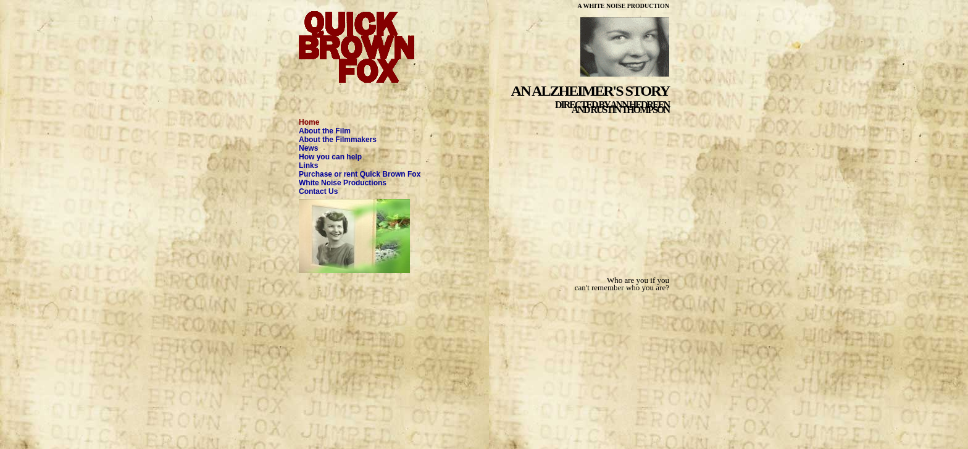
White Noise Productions (342, 182)
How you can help (330, 157)
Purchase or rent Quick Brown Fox (359, 174)
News (308, 148)
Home (309, 122)
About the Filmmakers (338, 139)
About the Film (325, 131)
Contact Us (318, 191)
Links (308, 165)
